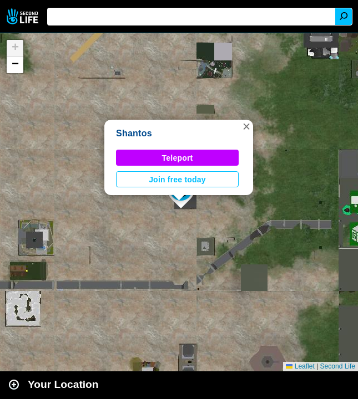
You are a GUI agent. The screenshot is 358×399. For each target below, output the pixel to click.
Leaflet (300, 366)
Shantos (134, 133)
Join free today (177, 179)
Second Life (24, 16)
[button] (246, 126)
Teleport (177, 158)
